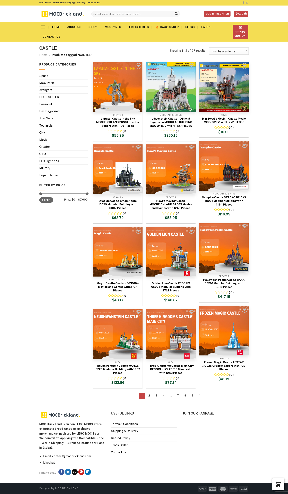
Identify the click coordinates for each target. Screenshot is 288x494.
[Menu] (43, 27)
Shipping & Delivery (124, 431)
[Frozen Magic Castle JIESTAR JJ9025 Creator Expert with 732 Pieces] (224, 330)
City (42, 132)
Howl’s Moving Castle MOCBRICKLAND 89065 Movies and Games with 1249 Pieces (171, 204)
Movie (43, 139)
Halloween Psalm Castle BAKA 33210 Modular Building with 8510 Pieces (224, 283)
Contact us (51, 36)
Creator (44, 146)
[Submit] (176, 14)
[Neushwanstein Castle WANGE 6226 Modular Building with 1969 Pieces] (118, 334)
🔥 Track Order (167, 27)
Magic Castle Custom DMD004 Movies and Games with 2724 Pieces (118, 287)
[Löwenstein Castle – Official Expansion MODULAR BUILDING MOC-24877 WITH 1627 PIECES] (171, 87)
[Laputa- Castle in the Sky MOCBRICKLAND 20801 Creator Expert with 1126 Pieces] (118, 87)
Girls (42, 154)
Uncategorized (49, 111)
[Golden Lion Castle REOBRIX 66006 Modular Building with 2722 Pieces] (171, 252)
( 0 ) (125, 131)
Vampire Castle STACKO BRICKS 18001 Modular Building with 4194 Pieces (224, 201)
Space (43, 76)
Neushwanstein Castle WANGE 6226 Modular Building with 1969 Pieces (118, 369)
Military (44, 168)
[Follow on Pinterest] (81, 472)
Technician (46, 125)
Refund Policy (120, 438)
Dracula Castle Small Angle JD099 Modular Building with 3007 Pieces (117, 204)
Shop (93, 27)
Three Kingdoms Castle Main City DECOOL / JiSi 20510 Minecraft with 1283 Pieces (171, 369)
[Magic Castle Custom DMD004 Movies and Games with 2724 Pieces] (118, 252)
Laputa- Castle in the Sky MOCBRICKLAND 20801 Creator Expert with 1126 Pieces (117, 122)
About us (74, 27)
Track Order (119, 445)
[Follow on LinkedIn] (88, 472)
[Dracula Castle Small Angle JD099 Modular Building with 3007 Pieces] (118, 169)
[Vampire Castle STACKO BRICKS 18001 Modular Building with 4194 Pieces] (224, 166)
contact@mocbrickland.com (71, 456)
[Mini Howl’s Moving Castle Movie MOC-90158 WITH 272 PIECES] (224, 87)
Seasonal (45, 104)
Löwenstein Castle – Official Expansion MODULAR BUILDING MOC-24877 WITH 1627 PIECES (171, 122)
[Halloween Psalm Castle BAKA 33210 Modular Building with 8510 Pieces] (224, 248)
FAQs (206, 27)
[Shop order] (229, 51)
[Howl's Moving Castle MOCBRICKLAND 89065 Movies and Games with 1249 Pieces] (171, 169)
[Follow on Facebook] (243, 2)
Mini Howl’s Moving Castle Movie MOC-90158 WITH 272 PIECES (224, 120)
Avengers (45, 90)
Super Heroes (49, 175)
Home (56, 27)
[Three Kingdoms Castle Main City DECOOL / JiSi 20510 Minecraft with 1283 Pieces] (171, 334)
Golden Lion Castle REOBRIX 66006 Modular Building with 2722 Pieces (171, 287)
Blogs (190, 27)
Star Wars (46, 118)
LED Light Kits (138, 27)
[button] (278, 484)
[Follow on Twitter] (68, 472)
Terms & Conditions (124, 424)
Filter (46, 200)
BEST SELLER (49, 97)
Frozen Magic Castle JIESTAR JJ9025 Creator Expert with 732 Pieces (223, 366)
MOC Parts (113, 27)
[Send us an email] (247, 2)
